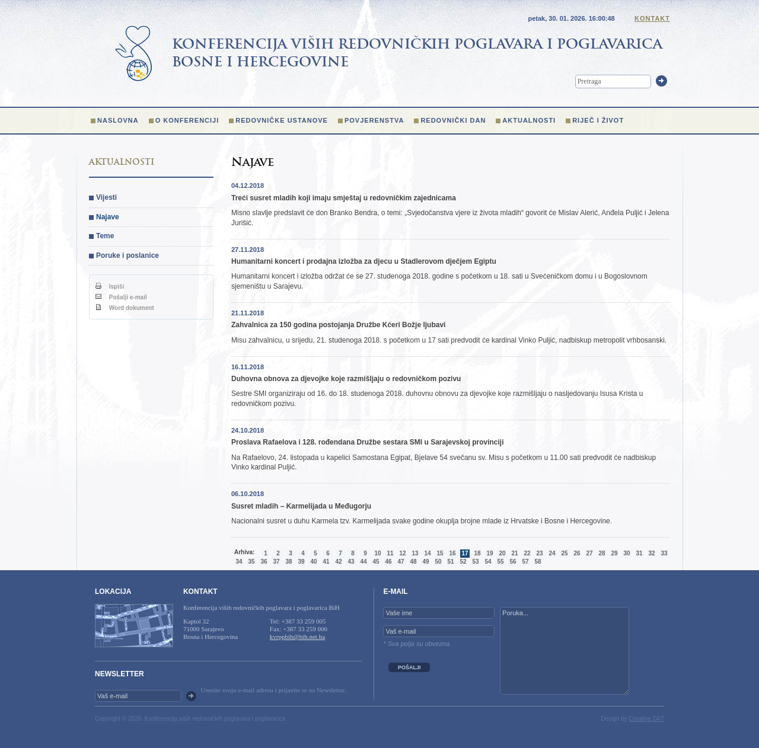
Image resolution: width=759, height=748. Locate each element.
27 (589, 553)
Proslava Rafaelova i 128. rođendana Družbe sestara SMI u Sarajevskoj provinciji (367, 442)
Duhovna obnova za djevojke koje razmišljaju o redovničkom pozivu (346, 379)
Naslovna (118, 120)
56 (512, 561)
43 (350, 561)
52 (463, 561)
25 (564, 553)
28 (601, 553)
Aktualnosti (529, 120)
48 (413, 561)
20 (502, 553)
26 (576, 553)
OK (191, 696)
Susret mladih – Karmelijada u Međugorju (301, 506)
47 (400, 561)
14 (427, 553)
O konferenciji (187, 120)
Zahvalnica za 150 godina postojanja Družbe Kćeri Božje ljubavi (338, 325)
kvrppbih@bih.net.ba (297, 636)
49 (425, 561)
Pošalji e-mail (121, 297)
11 (390, 553)
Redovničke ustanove (281, 120)
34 (238, 561)
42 (338, 561)
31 (639, 553)
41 (326, 561)
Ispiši (109, 286)
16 (452, 553)
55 (500, 561)
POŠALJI (409, 667)
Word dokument (124, 308)
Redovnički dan (453, 120)
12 (402, 553)
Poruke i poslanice (127, 255)
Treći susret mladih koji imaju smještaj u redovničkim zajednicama (343, 198)
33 (664, 553)
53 (475, 561)
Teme (105, 236)
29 (614, 553)
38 (288, 561)
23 (539, 553)
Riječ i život (598, 120)
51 (450, 561)
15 (439, 553)
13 (415, 553)
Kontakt (652, 18)
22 (527, 553)
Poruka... (564, 651)
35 (251, 561)
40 (313, 561)
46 (388, 561)
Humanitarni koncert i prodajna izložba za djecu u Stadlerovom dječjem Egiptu (363, 261)
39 (301, 561)
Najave (107, 217)
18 (477, 553)
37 (276, 561)
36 (263, 561)
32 (651, 553)
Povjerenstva (374, 120)
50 (438, 561)
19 (489, 553)
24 (551, 553)
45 (375, 561)
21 (514, 553)
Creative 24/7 (646, 718)
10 (377, 553)
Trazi (661, 81)
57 (525, 561)
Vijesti (106, 197)
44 (363, 561)
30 (626, 553)
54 (487, 561)
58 (537, 561)
